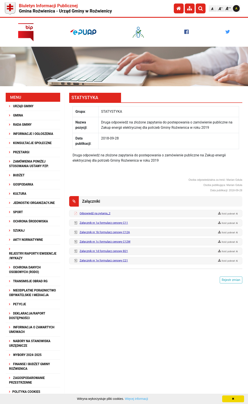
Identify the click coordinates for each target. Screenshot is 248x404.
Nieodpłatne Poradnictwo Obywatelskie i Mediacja (32, 293)
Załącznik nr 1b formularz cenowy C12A (105, 232)
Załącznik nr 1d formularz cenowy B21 (104, 251)
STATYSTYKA (84, 97)
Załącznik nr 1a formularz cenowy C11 (104, 222)
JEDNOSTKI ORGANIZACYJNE (32, 203)
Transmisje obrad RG (28, 281)
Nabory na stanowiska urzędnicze (29, 343)
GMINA (16, 115)
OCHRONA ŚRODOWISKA (28, 221)
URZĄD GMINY (21, 106)
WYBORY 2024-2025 (25, 355)
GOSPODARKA (21, 184)
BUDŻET (17, 175)
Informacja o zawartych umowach (31, 329)
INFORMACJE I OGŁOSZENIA (31, 134)
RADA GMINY (20, 124)
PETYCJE (17, 304)
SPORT (16, 212)
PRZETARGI (19, 152)
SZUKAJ (17, 230)
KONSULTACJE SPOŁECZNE (30, 143)
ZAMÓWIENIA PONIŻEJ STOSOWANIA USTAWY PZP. (28, 164)
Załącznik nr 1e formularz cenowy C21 (104, 260)
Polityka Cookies (24, 391)
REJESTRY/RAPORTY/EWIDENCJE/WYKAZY (32, 253)
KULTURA (17, 193)
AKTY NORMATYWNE (26, 239)
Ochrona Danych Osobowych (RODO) (24, 270)
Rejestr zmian (231, 280)
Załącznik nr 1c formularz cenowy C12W (105, 241)
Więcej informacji (136, 398)
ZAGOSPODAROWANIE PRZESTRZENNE (27, 380)
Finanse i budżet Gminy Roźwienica (29, 366)
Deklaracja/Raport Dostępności (27, 316)
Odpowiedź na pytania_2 (95, 213)
